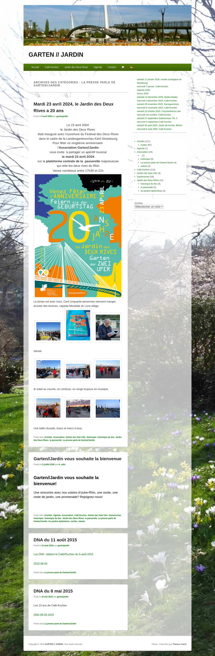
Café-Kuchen (52, 67)
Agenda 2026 (143, 90)
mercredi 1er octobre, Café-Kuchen (154, 114)
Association (59, 437)
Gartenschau (115, 515)
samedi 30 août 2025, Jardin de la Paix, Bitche (159, 125)
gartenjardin (62, 116)
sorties (74, 521)
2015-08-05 (40, 563)
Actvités (48, 437)
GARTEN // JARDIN (56, 54)
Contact (112, 67)
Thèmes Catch (179, 644)
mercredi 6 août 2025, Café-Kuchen (154, 129)
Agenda (98, 67)
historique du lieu (106, 437)
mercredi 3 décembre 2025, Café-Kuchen (157, 100)
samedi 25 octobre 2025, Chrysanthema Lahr (159, 111)
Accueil (35, 67)
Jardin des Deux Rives (76, 67)
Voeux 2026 (142, 93)
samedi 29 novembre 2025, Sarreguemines (158, 104)
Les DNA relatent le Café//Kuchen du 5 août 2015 (63, 554)
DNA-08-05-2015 (44, 614)
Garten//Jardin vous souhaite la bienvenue (77, 458)
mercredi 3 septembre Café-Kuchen (154, 122)
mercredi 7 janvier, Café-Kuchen (152, 86)
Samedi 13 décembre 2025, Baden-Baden (157, 97)
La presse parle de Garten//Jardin (79, 440)
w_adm (62, 464)
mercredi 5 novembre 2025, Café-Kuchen (157, 107)
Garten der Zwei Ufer (75, 437)
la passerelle (56, 440)
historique (91, 437)
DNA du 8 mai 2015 (53, 591)
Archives (138, 203)
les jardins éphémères (59, 521)
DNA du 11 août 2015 (55, 539)
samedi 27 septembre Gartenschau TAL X (157, 118)
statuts (81, 521)
